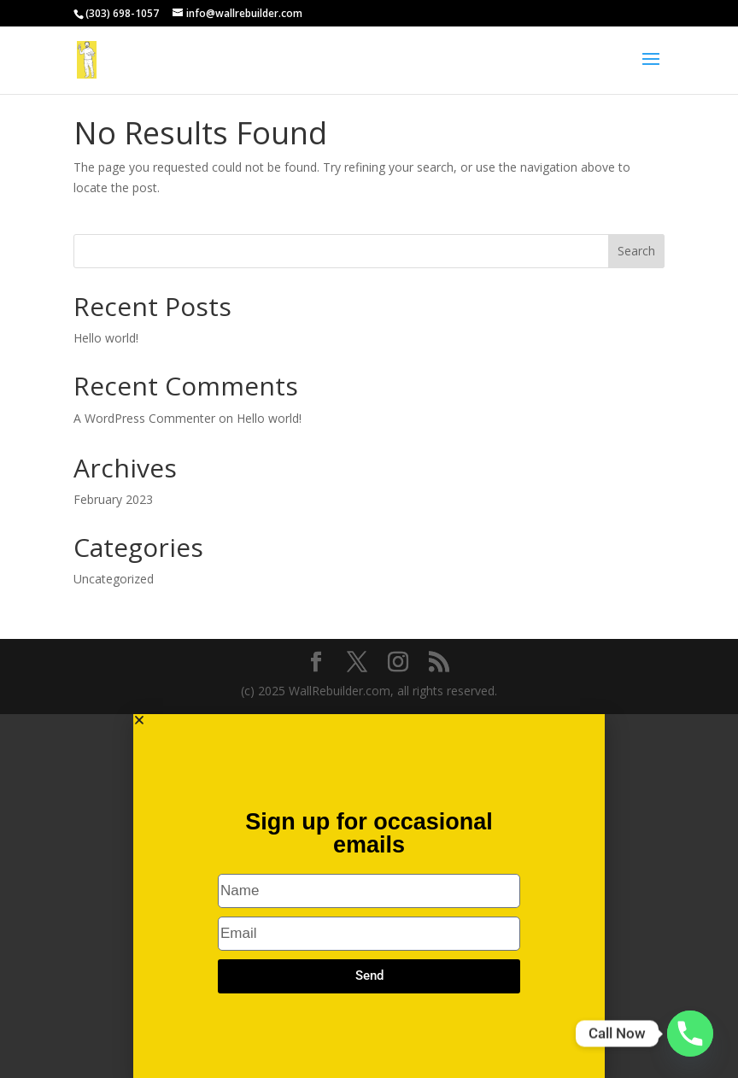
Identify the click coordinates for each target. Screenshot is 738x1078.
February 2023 (113, 499)
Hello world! (105, 338)
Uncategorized (113, 579)
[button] (369, 720)
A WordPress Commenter (144, 418)
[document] (369, 896)
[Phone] (690, 1034)
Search (636, 251)
